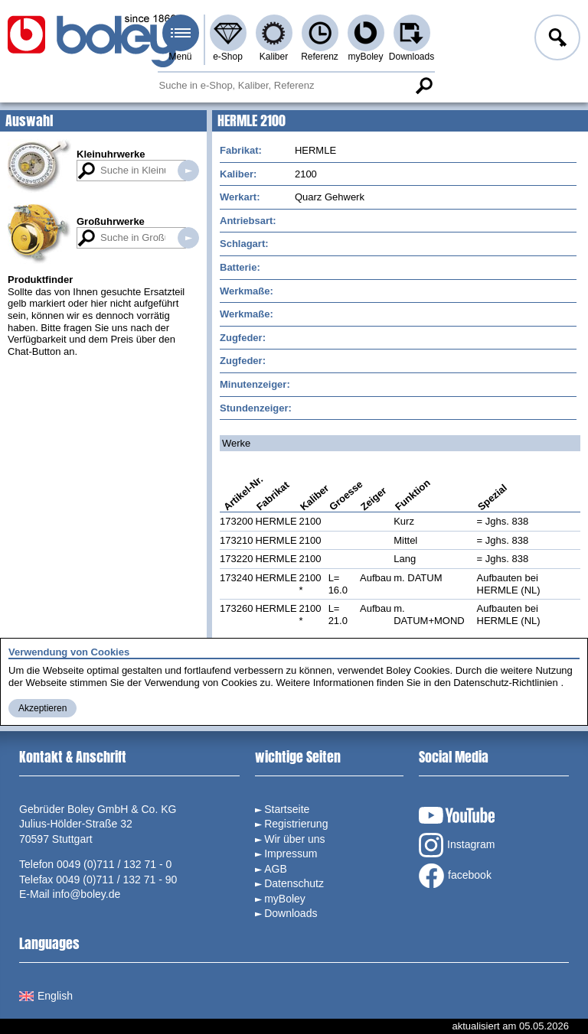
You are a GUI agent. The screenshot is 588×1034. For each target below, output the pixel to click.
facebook (455, 875)
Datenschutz (294, 883)
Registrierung (296, 824)
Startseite (286, 809)
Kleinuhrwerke (111, 154)
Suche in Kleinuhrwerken (188, 170)
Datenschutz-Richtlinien (505, 682)
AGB (275, 869)
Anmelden (555, 40)
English (46, 996)
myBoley (365, 56)
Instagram (457, 845)
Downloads (411, 56)
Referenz (319, 56)
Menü (179, 56)
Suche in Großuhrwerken (188, 238)
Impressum (290, 853)
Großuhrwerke (111, 221)
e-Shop (228, 56)
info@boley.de (87, 894)
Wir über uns (294, 839)
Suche (424, 85)
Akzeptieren (42, 708)
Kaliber (274, 56)
